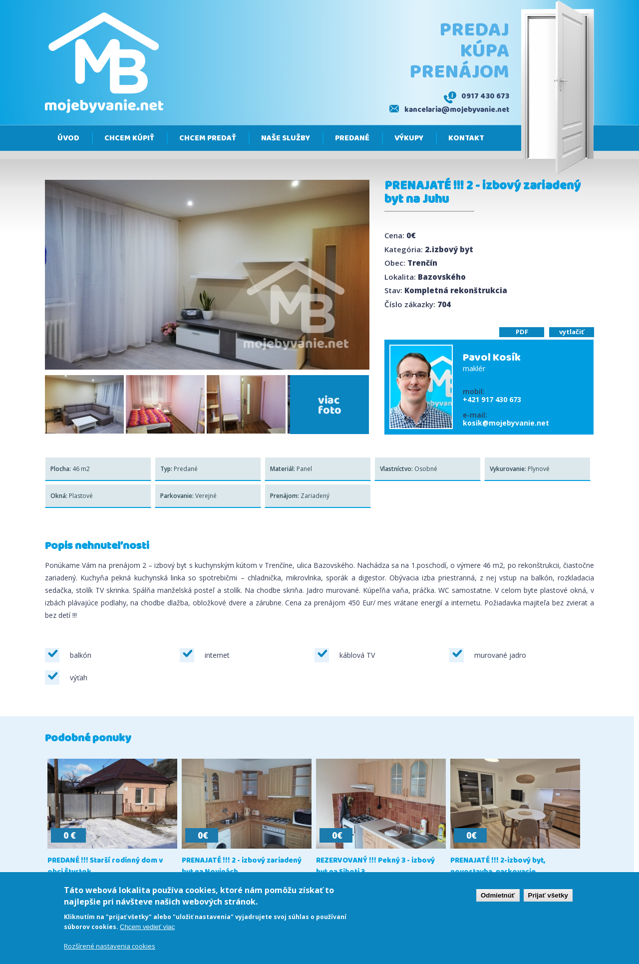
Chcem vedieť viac (147, 927)
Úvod (68, 138)
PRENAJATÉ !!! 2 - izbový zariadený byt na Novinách (242, 866)
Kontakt (466, 138)
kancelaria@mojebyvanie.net (456, 110)
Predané (352, 138)
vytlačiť (571, 331)
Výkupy (408, 138)
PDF (522, 331)
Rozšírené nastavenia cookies (109, 946)
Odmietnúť (498, 895)
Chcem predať (207, 138)
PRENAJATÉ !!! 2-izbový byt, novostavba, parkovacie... (498, 866)
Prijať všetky (548, 895)
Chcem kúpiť (129, 138)
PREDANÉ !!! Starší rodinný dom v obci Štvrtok (105, 866)
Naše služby (285, 138)
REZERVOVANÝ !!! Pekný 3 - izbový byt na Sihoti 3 (375, 866)
